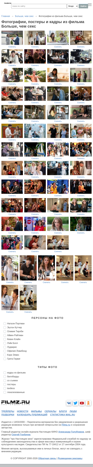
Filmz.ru (66, 425)
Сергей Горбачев (21, 434)
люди (73, 411)
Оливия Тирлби (15, 331)
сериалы (50, 411)
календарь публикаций (32, 415)
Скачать (12, 47)
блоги (63, 411)
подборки (7, 415)
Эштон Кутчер (14, 327)
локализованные (16, 392)
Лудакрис (12, 347)
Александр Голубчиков (71, 432)
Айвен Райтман (15, 335)
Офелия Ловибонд (17, 351)
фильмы (36, 411)
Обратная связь (47, 458)
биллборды (13, 376)
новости (22, 411)
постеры (11, 384)
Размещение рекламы (70, 458)
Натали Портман (16, 323)
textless (11, 388)
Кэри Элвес (13, 355)
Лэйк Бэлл (12, 343)
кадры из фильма (16, 372)
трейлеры (7, 411)
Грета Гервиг (13, 359)
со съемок (12, 380)
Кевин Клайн (13, 339)
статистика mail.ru (62, 415)
